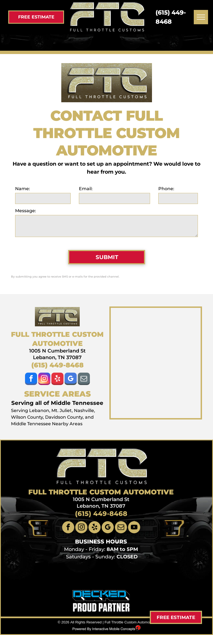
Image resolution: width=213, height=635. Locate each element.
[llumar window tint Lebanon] (83, 575)
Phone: (166, 188)
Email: (86, 188)
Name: (22, 188)
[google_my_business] (71, 379)
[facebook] (31, 379)
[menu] (201, 17)
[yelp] (57, 379)
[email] (84, 379)
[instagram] (44, 379)
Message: (25, 210)
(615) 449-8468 (57, 365)
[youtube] (134, 528)
